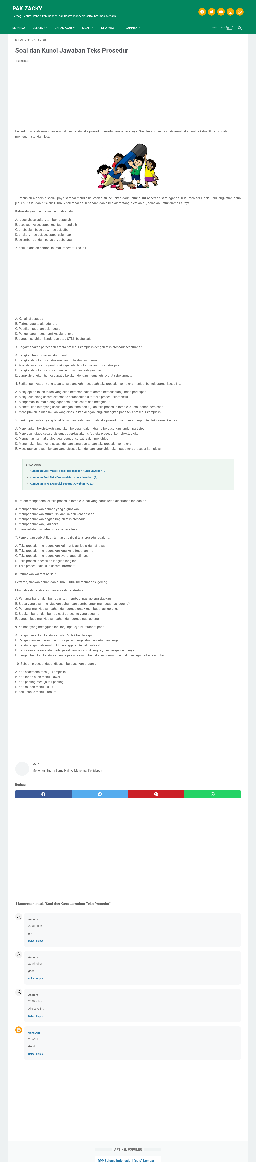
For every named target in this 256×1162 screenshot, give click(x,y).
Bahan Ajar (66, 21)
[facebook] (199, 7)
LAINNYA (134, 21)
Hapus (40, 951)
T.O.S (124, 1151)
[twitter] (208, 7)
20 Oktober (35, 937)
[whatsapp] (236, 7)
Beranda (21, 21)
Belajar (41, 21)
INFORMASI (110, 21)
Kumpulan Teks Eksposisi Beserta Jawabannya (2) (62, 495)
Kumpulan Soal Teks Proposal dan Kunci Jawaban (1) (63, 488)
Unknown (34, 1043)
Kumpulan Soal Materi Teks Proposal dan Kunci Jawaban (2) (68, 482)
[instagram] (227, 7)
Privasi (135, 1151)
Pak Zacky (30, 4)
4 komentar (22, 56)
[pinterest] (110, 805)
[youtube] (217, 7)
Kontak (147, 1151)
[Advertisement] (90, 92)
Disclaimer (110, 1151)
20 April (33, 1050)
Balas (31, 951)
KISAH (89, 21)
